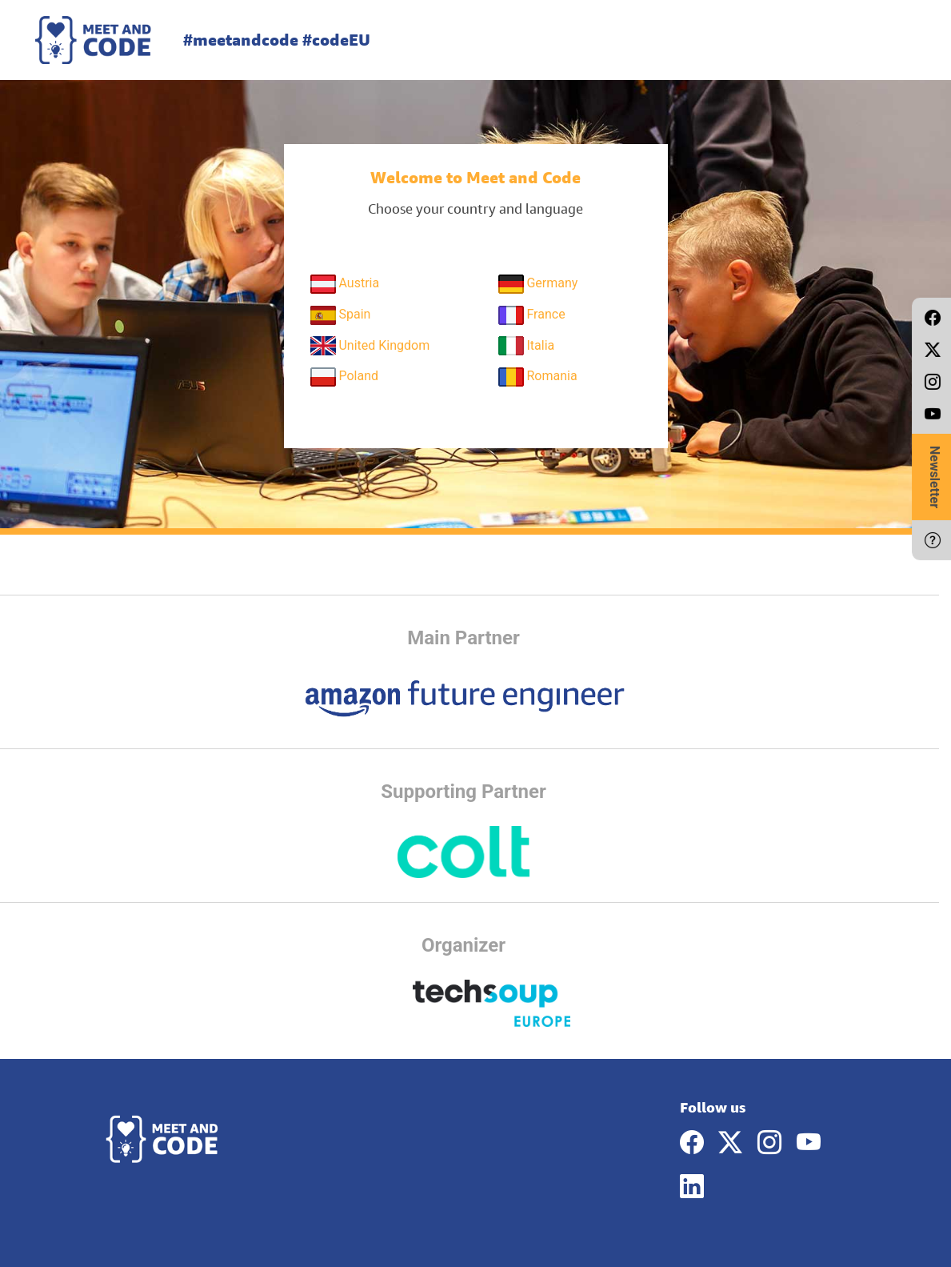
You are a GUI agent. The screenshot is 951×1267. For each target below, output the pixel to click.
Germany (538, 284)
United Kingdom (370, 345)
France (531, 315)
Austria (345, 284)
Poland (344, 377)
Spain (340, 315)
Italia (526, 345)
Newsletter (934, 477)
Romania (537, 377)
